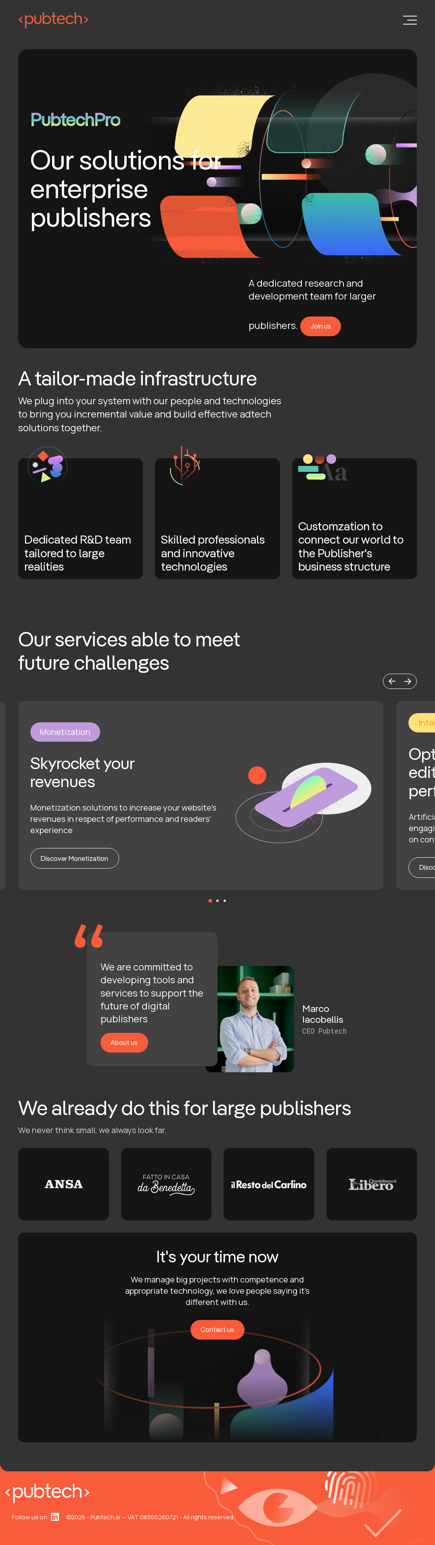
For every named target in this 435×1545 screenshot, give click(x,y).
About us (124, 1042)
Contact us (217, 1329)
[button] (392, 681)
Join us (321, 326)
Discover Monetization (74, 858)
